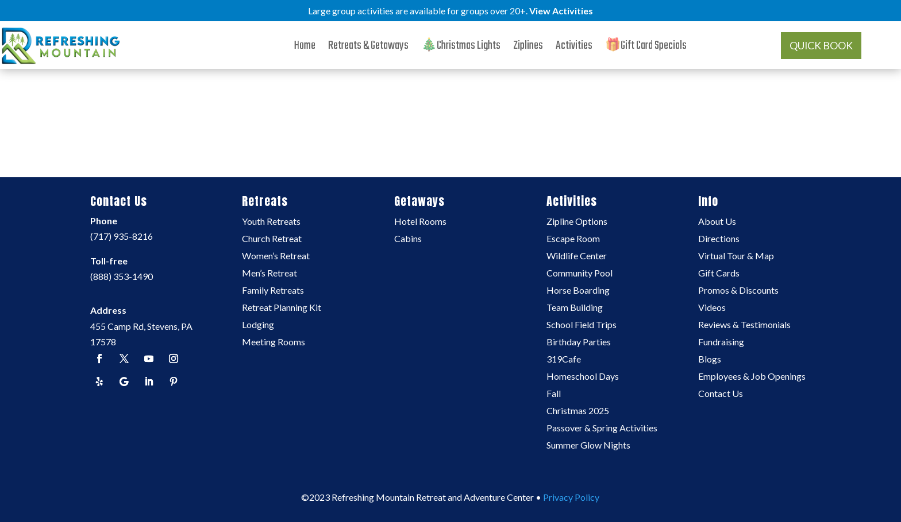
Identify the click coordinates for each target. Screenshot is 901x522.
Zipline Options (576, 222)
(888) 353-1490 (121, 276)
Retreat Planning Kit (281, 308)
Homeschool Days (582, 376)
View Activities (561, 10)
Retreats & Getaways (368, 48)
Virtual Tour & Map (736, 256)
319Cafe (563, 359)
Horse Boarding (578, 290)
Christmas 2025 (577, 411)
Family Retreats (273, 290)
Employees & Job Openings (752, 376)
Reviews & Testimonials (744, 325)
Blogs (709, 359)
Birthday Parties (578, 342)
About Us (717, 222)
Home (304, 48)
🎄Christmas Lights (460, 48)
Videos (712, 308)
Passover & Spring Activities (601, 428)
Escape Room (573, 239)
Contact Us (720, 394)
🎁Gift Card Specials (646, 48)
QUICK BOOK (821, 46)
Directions (719, 239)
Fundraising (721, 342)
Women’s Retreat (276, 256)
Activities (574, 48)
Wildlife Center (576, 256)
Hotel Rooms (420, 222)
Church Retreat (272, 239)
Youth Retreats (271, 222)
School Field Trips (581, 325)
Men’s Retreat (269, 273)
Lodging (258, 325)
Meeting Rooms (273, 342)
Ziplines (528, 48)
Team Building (574, 308)
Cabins (408, 239)
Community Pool (579, 273)
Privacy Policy (571, 497)
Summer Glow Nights (588, 445)
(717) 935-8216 (121, 236)
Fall (553, 394)
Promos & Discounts (738, 290)
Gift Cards (719, 273)
